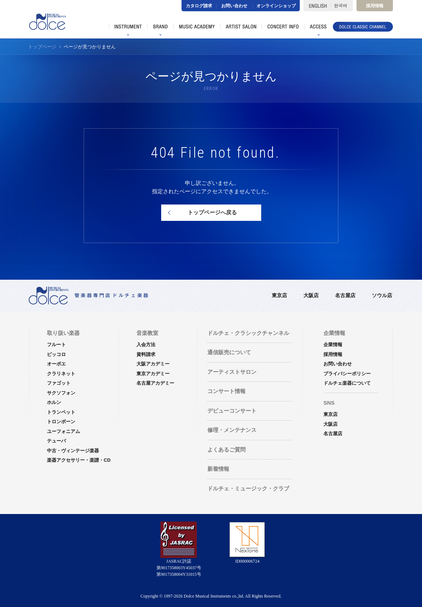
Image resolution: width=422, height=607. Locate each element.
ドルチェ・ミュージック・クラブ (248, 488)
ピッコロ (56, 354)
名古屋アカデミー (155, 383)
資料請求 (145, 354)
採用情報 (374, 5)
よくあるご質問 (226, 449)
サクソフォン (61, 393)
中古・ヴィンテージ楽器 (73, 450)
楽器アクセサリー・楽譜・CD (79, 460)
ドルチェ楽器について (347, 383)
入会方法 (145, 344)
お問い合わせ (234, 5)
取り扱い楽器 (63, 333)
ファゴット (59, 383)
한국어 (342, 5)
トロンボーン (61, 421)
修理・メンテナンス (231, 430)
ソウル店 (382, 295)
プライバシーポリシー (347, 373)
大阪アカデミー (153, 364)
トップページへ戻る (212, 212)
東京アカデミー (153, 373)
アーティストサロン (231, 372)
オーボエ (56, 364)
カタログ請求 (199, 5)
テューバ (56, 441)
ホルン (54, 402)
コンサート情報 (226, 391)
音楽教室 (147, 333)
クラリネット (61, 373)
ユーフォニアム (63, 431)
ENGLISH (317, 5)
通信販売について (229, 352)
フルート (56, 344)
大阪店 (311, 295)
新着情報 (218, 469)
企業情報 (332, 344)
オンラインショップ (276, 5)
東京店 (279, 295)
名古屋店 (345, 295)
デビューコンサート (231, 411)
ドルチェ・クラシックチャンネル (248, 333)
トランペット (61, 412)
